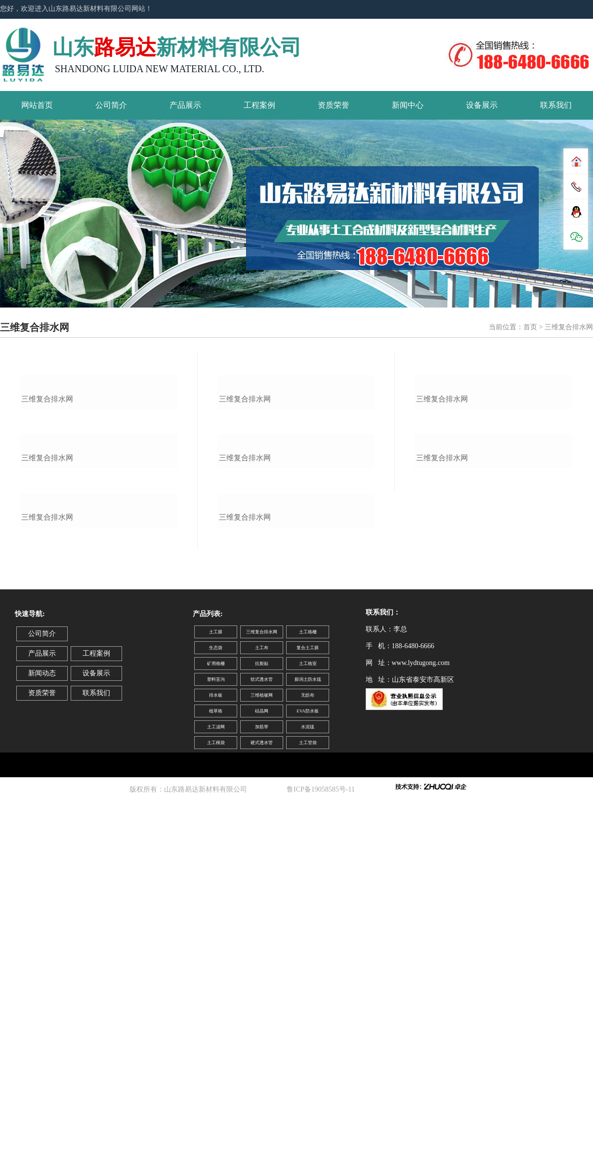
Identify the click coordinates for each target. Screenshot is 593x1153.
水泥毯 (307, 1053)
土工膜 (215, 958)
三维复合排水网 (47, 508)
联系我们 (556, 105)
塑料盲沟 (216, 1005)
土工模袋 (216, 1068)
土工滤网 (216, 1053)
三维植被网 (262, 1021)
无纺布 (307, 1021)
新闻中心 (408, 105)
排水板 (215, 1021)
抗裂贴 (261, 989)
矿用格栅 (216, 989)
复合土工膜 (307, 974)
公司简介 (111, 105)
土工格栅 (308, 958)
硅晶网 (261, 1037)
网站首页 (37, 105)
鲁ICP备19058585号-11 (322, 1115)
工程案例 (259, 105)
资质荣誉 (333, 105)
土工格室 (308, 989)
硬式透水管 (262, 1068)
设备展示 (482, 105)
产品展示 (185, 105)
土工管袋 (308, 1068)
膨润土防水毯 (308, 1005)
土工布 (261, 974)
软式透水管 (262, 1005)
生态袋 (215, 974)
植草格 (215, 1037)
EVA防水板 (307, 1037)
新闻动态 (42, 999)
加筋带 (261, 1053)
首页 (530, 327)
